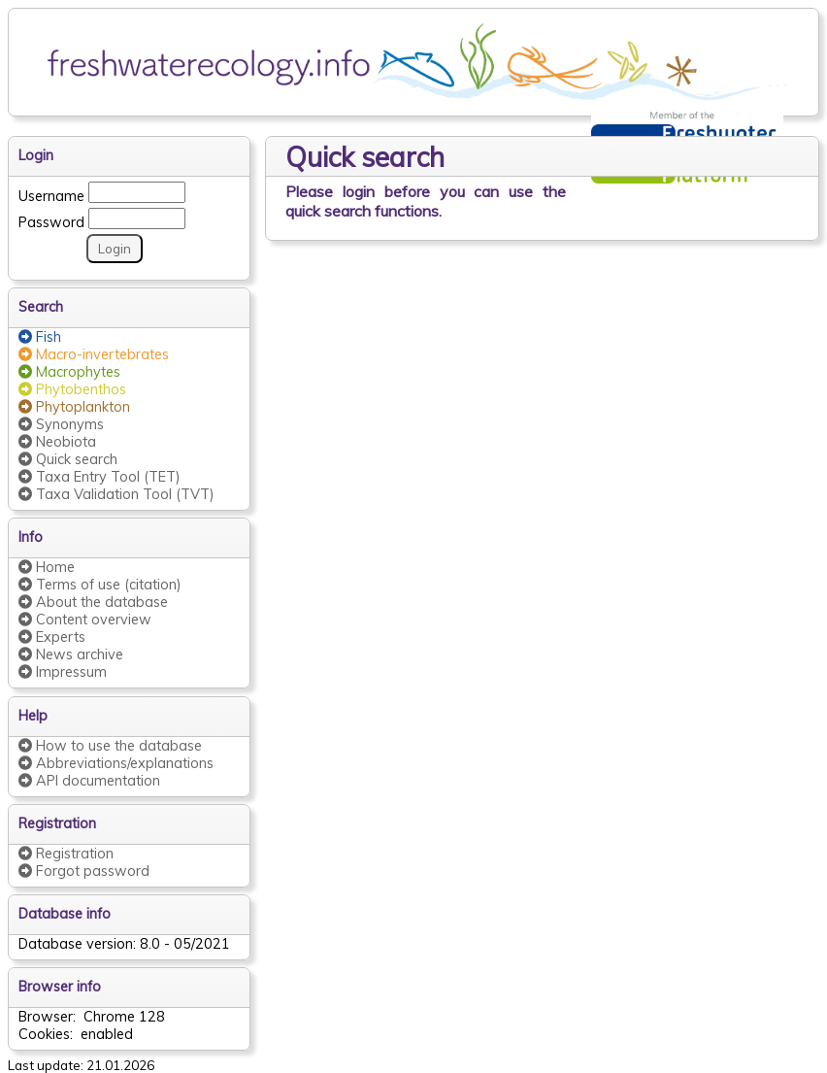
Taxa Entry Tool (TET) (99, 477)
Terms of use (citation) (100, 584)
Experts (51, 637)
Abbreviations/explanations (116, 763)
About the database (93, 602)
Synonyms (61, 424)
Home (46, 567)
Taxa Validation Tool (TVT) (116, 494)
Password (51, 219)
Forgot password (83, 871)
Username (51, 193)
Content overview (84, 619)
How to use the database (110, 745)
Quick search (67, 459)
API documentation (89, 780)
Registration (66, 853)
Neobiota (57, 442)
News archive (70, 654)
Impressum (62, 672)
